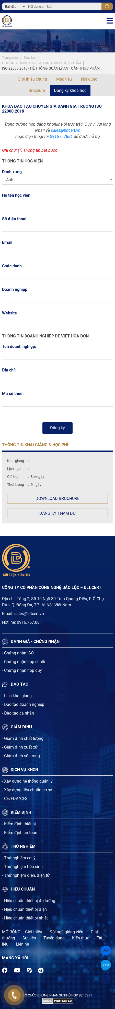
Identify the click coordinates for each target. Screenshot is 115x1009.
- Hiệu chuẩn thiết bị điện (24, 909)
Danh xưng (12, 171)
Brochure (37, 90)
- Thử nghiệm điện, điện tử (26, 875)
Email (8, 242)
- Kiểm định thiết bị (19, 823)
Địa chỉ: (9, 370)
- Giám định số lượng (21, 755)
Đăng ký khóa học (70, 90)
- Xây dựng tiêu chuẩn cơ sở (27, 789)
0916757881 (61, 136)
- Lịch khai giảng (17, 695)
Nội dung (89, 79)
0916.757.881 (29, 622)
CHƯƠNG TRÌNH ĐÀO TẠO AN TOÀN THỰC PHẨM (41, 63)
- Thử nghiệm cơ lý (19, 858)
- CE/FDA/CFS (15, 798)
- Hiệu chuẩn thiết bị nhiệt (25, 918)
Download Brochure (57, 498)
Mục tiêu (64, 79)
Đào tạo (30, 58)
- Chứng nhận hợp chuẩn (24, 661)
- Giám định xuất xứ (20, 747)
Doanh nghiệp (14, 289)
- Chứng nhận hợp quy (22, 670)
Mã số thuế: (13, 393)
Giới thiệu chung (32, 79)
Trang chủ (10, 58)
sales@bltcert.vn (65, 130)
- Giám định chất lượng (22, 738)
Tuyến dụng (54, 938)
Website (9, 313)
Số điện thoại (15, 218)
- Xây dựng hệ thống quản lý (27, 781)
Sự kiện (29, 938)
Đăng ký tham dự (57, 513)
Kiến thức (80, 938)
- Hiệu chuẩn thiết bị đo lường (28, 900)
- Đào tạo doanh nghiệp (23, 704)
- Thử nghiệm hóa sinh (22, 866)
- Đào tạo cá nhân (18, 713)
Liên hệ (22, 944)
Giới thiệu (33, 931)
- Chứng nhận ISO (18, 653)
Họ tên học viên (17, 195)
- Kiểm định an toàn (19, 832)
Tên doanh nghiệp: (19, 346)
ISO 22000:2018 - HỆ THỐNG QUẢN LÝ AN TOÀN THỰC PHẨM (51, 68)
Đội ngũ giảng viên (66, 931)
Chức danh (12, 266)
